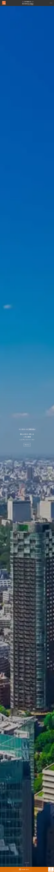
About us (27, 445)
